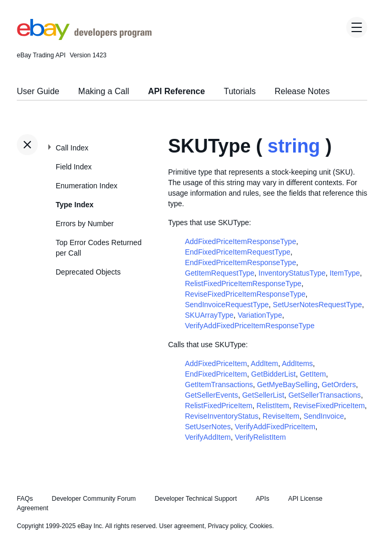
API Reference (176, 91)
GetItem (313, 374)
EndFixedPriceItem (216, 374)
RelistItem (272, 405)
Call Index (72, 148)
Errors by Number (84, 223)
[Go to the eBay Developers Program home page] (84, 37)
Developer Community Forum (94, 498)
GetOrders (338, 384)
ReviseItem (281, 416)
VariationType (259, 315)
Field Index (73, 167)
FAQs (25, 498)
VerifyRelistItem (260, 437)
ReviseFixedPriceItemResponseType (245, 294)
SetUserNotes (208, 426)
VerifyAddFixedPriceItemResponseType (250, 325)
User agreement (181, 526)
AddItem (264, 363)
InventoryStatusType (292, 273)
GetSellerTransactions (324, 395)
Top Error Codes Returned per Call (98, 247)
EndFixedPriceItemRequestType (237, 252)
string (293, 146)
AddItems (297, 363)
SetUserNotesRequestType (317, 304)
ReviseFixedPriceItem (329, 405)
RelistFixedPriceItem (218, 405)
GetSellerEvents (211, 395)
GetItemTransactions (219, 384)
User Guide (38, 91)
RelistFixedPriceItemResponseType (243, 283)
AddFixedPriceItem (216, 363)
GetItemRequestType (219, 273)
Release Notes (302, 91)
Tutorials (240, 91)
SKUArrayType (209, 315)
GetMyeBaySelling (287, 384)
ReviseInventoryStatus (221, 416)
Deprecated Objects (88, 272)
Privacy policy (227, 526)
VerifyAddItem (208, 437)
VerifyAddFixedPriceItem (275, 426)
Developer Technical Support (195, 498)
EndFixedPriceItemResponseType (240, 262)
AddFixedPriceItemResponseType (240, 241)
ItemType (345, 273)
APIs (262, 498)
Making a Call (103, 91)
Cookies (261, 526)
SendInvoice (324, 416)
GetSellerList (263, 395)
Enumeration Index (87, 185)
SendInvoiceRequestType (227, 304)
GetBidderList (273, 374)
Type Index (75, 204)
